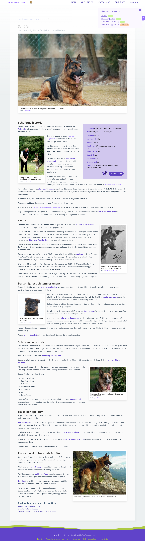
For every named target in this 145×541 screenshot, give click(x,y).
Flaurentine (81, 499)
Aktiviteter (104, 539)
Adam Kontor (27, 110)
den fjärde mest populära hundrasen (47, 207)
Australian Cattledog (110, 21)
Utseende (76, 539)
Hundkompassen (25, 19)
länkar (134, 2)
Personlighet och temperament (57, 539)
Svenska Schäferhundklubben (29, 506)
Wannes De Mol (28, 322)
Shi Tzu (104, 15)
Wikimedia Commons (111, 270)
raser (74, 2)
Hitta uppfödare (116, 174)
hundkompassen (16, 2)
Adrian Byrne (27, 181)
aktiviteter (87, 2)
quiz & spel (120, 2)
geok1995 (97, 398)
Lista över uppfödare (110, 24)
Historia (40, 539)
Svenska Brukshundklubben (28, 509)
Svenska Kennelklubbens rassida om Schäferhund (37, 511)
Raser (38, 19)
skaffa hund (103, 2)
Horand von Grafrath (113, 184)
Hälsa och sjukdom (90, 539)
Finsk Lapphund (108, 18)
